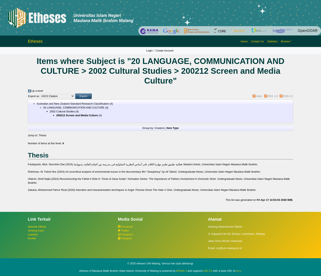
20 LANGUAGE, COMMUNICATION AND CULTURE (73, 107)
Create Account (165, 50)
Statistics (272, 41)
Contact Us (257, 41)
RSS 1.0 (273, 96)
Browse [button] (285, 41)
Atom (259, 96)
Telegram (125, 238)
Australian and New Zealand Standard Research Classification (73, 103)
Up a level (37, 90)
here (238, 270)
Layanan (33, 234)
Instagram (125, 234)
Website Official (37, 226)
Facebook (125, 226)
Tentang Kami (36, 230)
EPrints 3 (181, 270)
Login (149, 50)
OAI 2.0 (207, 270)
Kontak (32, 238)
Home (244, 41)
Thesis (42, 135)
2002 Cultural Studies (62, 111)
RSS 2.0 (288, 96)
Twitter (123, 230)
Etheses (35, 41)
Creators (160, 128)
